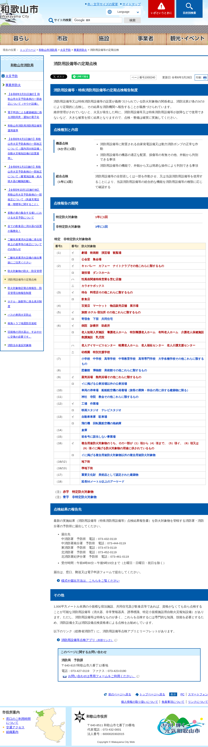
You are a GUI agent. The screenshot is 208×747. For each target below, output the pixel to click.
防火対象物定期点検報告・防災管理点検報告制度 (25, 290)
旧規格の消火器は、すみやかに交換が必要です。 (25, 334)
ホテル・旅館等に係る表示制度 (25, 304)
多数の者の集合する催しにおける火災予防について (25, 215)
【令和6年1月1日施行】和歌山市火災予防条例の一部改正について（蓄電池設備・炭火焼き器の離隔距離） (25, 174)
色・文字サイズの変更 (102, 4)
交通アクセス (15, 727)
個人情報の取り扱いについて (139, 701)
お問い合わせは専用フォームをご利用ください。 (103, 676)
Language (123, 11)
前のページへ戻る (119, 694)
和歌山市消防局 (48, 49)
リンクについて (198, 701)
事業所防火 (80, 49)
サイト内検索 (62, 20)
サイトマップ (131, 4)
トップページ (28, 49)
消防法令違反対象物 (19, 345)
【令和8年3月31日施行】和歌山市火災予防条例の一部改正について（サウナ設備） (25, 99)
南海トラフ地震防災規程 (22, 323)
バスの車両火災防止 (19, 314)
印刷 (198, 77)
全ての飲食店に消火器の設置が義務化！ (25, 229)
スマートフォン (198, 694)
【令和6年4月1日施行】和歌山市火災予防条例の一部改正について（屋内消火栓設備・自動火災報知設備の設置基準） (25, 148)
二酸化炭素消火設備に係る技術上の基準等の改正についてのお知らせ (25, 244)
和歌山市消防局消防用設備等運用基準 (25, 128)
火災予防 (65, 49)
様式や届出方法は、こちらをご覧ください (90, 580)
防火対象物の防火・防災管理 (25, 271)
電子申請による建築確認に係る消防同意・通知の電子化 (25, 115)
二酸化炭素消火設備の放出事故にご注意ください (25, 260)
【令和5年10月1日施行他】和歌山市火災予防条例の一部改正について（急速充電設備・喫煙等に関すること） (25, 197)
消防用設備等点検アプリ (89, 640)
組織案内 (12, 732)
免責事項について (173, 701)
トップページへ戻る (152, 694)
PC (182, 694)
